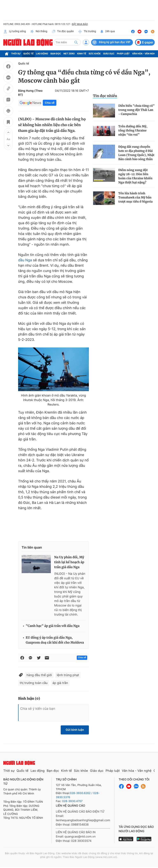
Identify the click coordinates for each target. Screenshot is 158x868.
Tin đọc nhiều (105, 96)
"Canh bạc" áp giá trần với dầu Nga (52, 626)
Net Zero (69, 53)
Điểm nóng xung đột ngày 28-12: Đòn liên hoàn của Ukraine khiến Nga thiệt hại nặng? (135, 176)
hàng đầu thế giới (39, 675)
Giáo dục (108, 53)
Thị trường (87, 31)
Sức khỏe (95, 53)
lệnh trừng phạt (68, 675)
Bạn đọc (56, 53)
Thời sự (16, 53)
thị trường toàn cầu (34, 683)
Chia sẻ (49, 102)
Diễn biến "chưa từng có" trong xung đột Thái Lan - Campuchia (136, 110)
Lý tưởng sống (14, 31)
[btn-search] (76, 42)
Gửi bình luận (75, 730)
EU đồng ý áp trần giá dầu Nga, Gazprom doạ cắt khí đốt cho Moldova (55, 640)
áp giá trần (60, 683)
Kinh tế (81, 53)
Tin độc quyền (62, 31)
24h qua (107, 31)
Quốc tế (28, 53)
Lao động (42, 53)
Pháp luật (123, 53)
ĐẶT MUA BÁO (80, 24)
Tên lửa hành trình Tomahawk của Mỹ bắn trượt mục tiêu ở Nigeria (135, 197)
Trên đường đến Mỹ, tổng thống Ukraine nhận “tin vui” (132, 130)
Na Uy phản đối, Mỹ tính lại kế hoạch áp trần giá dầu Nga (69, 562)
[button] (8, 132)
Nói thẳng (38, 31)
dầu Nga (25, 260)
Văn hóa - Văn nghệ (144, 53)
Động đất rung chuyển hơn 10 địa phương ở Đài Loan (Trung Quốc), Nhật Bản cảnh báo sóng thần (136, 153)
